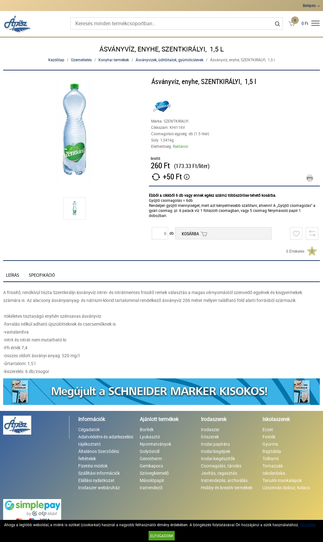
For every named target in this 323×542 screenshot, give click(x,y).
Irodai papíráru (215, 444)
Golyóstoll (149, 451)
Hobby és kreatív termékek (226, 488)
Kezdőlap (56, 59)
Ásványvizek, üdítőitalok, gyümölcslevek (169, 59)
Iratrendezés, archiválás (224, 480)
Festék (268, 437)
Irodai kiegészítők (218, 458)
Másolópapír (152, 480)
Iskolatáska (273, 473)
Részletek (308, 524)
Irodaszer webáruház (99, 488)
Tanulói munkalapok (282, 480)
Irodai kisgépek (215, 451)
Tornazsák (272, 466)
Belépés (309, 5)
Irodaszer (210, 429)
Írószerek (210, 437)
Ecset (267, 429)
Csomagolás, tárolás (221, 466)
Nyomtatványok (155, 444)
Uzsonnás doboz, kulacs (286, 488)
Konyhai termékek (113, 59)
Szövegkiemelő (154, 473)
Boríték (147, 429)
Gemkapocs (151, 466)
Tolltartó (270, 458)
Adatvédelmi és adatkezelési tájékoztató (105, 440)
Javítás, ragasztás (219, 473)
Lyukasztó (150, 437)
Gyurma (270, 444)
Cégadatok (89, 429)
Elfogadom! (161, 535)
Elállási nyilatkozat (96, 480)
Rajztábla (271, 451)
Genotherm (151, 458)
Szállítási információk (99, 473)
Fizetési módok (93, 466)
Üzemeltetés (81, 59)
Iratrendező (151, 488)
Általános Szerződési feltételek (98, 454)
